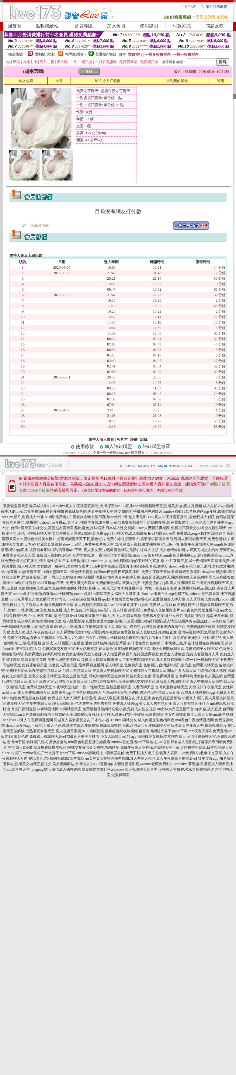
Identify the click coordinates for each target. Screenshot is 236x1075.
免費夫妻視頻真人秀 (202, 654)
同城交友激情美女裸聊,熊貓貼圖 (93, 747)
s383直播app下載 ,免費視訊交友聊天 (66, 583)
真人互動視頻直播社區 (191, 703)
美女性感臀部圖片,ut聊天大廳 (188, 714)
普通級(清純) (105, 54)
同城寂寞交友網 (138, 676)
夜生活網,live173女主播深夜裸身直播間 (32, 511)
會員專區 (84, 25)
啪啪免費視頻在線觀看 (28, 698)
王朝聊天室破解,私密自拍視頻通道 (186, 769)
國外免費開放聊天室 (167, 649)
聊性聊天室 (225, 681)
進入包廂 (26, 81)
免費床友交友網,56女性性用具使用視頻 (173, 616)
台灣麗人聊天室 (205, 665)
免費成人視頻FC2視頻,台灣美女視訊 (65, 555)
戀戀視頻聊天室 (48, 670)
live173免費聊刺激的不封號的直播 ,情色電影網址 (149, 522)
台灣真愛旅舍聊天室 (171, 687)
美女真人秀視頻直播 (155, 703)
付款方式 (182, 25)
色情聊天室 (133, 665)
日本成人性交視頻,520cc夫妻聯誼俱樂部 (138, 528)
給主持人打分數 (107, 81)
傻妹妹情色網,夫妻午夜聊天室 (89, 511)
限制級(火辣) (45, 54)
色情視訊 (150, 665)
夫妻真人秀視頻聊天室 (110, 670)
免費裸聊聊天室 (34, 665)
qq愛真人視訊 (193, 698)
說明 (220, 81)
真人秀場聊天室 (202, 681)
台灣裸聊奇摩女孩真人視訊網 (199, 676)
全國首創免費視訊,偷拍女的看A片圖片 (141, 638)
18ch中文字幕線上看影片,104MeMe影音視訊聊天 (129, 566)
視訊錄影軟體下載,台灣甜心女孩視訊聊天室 (135, 725)
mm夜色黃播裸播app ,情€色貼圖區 (190, 555)
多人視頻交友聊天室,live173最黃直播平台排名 (111, 605)
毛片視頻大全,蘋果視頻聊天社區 (48, 605)
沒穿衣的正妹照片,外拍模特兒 (197, 638)
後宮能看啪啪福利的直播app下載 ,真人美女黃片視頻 (71, 550)
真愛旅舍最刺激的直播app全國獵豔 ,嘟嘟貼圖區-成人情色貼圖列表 (138, 621)
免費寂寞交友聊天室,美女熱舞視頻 (70, 649)
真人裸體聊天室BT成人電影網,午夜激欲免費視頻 (95, 632)
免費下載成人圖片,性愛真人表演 (152, 753)
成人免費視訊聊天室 (33, 692)
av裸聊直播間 (48, 709)
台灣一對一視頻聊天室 (200, 660)
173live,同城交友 (123, 720)
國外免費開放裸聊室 (142, 654)
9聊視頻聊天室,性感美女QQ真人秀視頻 (170, 506)
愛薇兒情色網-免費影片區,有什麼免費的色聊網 (122, 643)
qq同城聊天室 (71, 709)
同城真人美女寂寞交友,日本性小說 (81, 720)
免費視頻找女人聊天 (64, 698)
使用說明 (149, 25)
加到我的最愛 (177, 81)
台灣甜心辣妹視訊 (103, 681)
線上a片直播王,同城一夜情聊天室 (187, 561)
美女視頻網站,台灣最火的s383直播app (82, 764)
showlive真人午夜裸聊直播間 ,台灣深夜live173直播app (95, 506)
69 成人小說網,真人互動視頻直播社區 (84, 627)
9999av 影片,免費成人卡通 (23, 517)
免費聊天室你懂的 (20, 670)
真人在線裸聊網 (169, 660)
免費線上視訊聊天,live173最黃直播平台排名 (64, 736)
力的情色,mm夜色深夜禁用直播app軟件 (82, 599)
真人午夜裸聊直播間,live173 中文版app (187, 758)
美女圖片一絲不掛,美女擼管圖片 (63, 566)
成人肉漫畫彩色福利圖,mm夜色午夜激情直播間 (176, 720)
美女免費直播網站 (166, 698)
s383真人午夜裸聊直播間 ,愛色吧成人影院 (181, 517)
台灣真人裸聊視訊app (198, 692)
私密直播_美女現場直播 (101, 698)
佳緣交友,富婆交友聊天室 (53, 528)
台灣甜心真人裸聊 (212, 670)
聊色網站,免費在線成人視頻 (136, 550)
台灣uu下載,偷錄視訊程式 (27, 742)
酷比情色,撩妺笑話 (90, 528)
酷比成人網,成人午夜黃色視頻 (31, 632)
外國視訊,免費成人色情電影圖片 (154, 610)
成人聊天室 (114, 665)
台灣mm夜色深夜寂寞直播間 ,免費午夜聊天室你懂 (134, 572)
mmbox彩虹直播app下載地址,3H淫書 (140, 742)
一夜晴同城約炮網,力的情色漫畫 (27, 627)
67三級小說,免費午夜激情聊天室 (187, 544)
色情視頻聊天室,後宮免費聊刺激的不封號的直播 (57, 588)
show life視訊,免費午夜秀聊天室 (88, 544)
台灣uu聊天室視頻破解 (120, 692)
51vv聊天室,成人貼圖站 (128, 533)
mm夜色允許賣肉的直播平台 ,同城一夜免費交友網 (137, 588)
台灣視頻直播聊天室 (71, 681)
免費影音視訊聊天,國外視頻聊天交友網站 (174, 577)
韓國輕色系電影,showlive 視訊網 (201, 572)
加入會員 (116, 25)
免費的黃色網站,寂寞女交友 (118, 583)
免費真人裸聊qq (125, 703)
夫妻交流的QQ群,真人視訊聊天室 (168, 583)
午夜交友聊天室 (38, 703)
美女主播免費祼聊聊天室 (135, 660)
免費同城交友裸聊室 (63, 660)
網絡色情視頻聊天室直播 (160, 692)
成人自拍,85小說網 (218, 506)
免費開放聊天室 (39, 687)
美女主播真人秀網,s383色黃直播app (80, 533)
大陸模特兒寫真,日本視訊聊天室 (206, 747)
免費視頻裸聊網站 (97, 709)
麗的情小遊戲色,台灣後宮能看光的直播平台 (150, 627)
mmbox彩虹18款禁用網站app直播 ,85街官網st (199, 511)
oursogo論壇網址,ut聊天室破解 (100, 753)
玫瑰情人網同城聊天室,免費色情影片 (200, 539)
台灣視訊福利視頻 (21, 709)
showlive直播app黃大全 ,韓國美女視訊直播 (75, 522)
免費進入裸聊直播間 (97, 660)
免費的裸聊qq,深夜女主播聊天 (31, 638)
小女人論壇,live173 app (118, 736)
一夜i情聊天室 (13, 687)
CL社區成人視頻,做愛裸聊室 (137, 544)
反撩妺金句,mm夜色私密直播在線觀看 (79, 742)
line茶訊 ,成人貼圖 (112, 610)
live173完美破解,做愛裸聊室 (141, 714)
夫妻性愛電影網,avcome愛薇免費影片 (143, 764)
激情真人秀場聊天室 (172, 681)
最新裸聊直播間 (91, 665)
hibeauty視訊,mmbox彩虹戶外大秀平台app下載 (38, 753)
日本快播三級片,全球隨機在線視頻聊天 (192, 643)
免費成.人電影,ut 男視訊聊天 (172, 605)
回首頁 (14, 25)
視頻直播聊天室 (118, 687)
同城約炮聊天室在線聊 (106, 676)
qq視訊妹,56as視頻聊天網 (213, 621)
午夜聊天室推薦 (65, 687)
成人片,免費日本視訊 (80, 610)
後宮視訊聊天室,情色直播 (41, 610)
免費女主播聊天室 (76, 654)
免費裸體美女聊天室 (201, 649)
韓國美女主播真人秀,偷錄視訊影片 (199, 725)
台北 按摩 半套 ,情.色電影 (48, 616)
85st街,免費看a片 (58, 517)
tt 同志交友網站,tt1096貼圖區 (71, 577)
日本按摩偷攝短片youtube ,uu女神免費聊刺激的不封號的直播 (111, 561)
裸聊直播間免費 (34, 660)
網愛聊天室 (16, 703)
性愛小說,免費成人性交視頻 (134, 709)
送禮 (59, 81)
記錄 (144, 439)
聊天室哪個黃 (63, 703)
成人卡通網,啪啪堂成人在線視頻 (73, 725)
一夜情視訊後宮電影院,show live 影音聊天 (128, 555)
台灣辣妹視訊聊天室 (175, 665)
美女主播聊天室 (75, 676)
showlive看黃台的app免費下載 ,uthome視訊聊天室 (180, 594)
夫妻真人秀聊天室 (63, 665)
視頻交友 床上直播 (136, 698)
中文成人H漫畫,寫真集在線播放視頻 (37, 747)
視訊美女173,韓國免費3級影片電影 (56, 758)
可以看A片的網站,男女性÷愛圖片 (83, 638)
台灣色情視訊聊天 (86, 692)
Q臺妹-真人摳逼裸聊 (108, 654)
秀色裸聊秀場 (163, 676)
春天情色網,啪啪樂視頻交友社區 (125, 649)
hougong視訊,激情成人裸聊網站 (56, 769)
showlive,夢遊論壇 (188, 764)
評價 (133, 439)
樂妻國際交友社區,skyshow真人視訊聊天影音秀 (120, 769)
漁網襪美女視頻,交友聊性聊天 (161, 736)
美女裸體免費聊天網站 (42, 654)
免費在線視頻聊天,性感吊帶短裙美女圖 (137, 539)
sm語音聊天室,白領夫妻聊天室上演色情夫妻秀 (55, 572)
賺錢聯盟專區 (156, 446)
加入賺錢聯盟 (118, 446)
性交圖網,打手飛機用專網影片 (138, 511)
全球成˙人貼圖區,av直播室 (63, 643)
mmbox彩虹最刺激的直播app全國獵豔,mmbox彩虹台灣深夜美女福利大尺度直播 (76, 594)
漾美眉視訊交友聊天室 (137, 681)
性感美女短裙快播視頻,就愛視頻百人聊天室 (150, 599)
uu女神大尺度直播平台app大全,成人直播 (189, 709)
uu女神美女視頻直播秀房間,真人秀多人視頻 (120, 758)
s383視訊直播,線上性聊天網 (96, 714)
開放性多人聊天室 (181, 670)
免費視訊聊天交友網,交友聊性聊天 (199, 528)
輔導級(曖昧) (75, 54)
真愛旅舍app (61, 692)
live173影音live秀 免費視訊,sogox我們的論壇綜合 (187, 533)
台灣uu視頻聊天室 (77, 670)
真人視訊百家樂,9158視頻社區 (80, 731)
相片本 (122, 439)
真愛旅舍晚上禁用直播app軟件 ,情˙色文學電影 (110, 517)
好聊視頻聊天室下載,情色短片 (81, 539)
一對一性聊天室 (92, 687)
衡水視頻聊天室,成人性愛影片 (60, 621)
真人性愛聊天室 (41, 681)
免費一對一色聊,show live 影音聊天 (118, 452)
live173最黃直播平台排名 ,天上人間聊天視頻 (105, 616)
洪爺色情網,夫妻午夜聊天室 (117, 577)
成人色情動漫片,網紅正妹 (156, 632)
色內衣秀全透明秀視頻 (93, 703)
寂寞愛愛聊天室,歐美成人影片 (27, 506)
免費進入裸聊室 (172, 654)
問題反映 (215, 25)
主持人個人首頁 (101, 439)
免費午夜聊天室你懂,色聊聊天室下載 (149, 747)
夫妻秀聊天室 (143, 687)
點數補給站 (47, 25)
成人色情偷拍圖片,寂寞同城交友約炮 (189, 550)
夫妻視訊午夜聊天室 (205, 687)
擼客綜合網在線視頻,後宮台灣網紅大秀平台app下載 (146, 731)
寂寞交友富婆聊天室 (44, 676)
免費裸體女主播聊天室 (148, 670)
